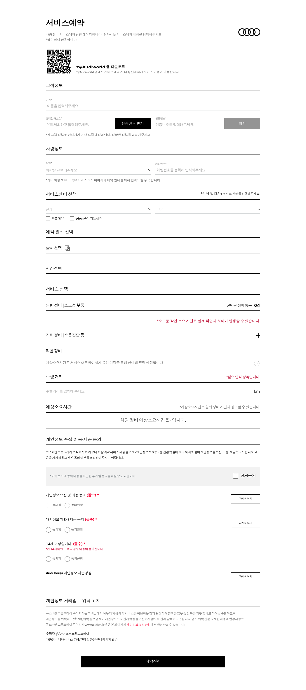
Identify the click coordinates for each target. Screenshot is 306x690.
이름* (49, 100)
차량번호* (160, 164)
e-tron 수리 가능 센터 (86, 218)
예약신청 (153, 662)
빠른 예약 (55, 218)
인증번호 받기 (132, 123)
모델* (49, 163)
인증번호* (160, 118)
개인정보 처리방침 (139, 625)
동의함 (56, 505)
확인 (242, 123)
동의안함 (77, 505)
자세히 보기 (245, 499)
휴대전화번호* (54, 118)
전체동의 (248, 476)
